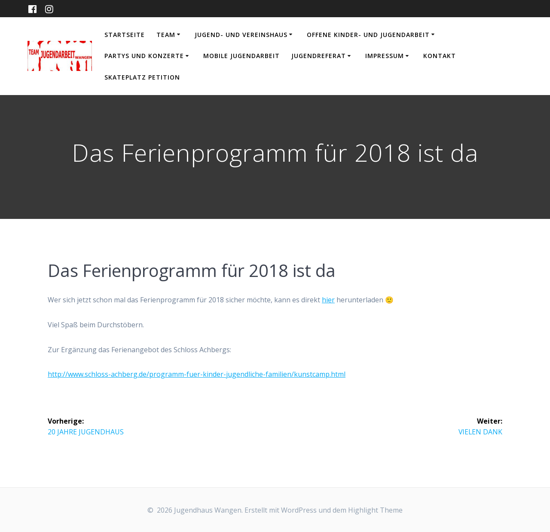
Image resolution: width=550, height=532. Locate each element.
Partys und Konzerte (144, 56)
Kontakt (439, 56)
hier (328, 299)
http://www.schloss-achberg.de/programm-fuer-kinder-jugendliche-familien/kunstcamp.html (196, 374)
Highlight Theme (375, 510)
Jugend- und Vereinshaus (241, 35)
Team (165, 35)
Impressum (384, 56)
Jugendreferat (318, 56)
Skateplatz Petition (142, 77)
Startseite (124, 35)
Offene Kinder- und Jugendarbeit (368, 35)
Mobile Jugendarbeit (241, 56)
